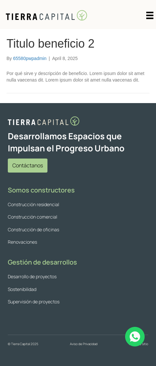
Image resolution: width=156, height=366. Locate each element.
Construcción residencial (33, 204)
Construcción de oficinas (33, 229)
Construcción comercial (32, 217)
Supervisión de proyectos (33, 301)
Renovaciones (22, 242)
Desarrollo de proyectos (32, 276)
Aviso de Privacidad (84, 344)
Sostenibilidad (22, 289)
